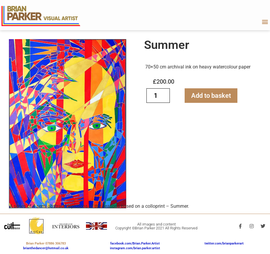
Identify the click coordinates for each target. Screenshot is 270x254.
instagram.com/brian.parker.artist (135, 248)
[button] (265, 22)
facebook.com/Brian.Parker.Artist (135, 243)
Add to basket (211, 95)
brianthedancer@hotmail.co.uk (45, 248)
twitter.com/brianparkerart (224, 243)
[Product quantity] (158, 95)
